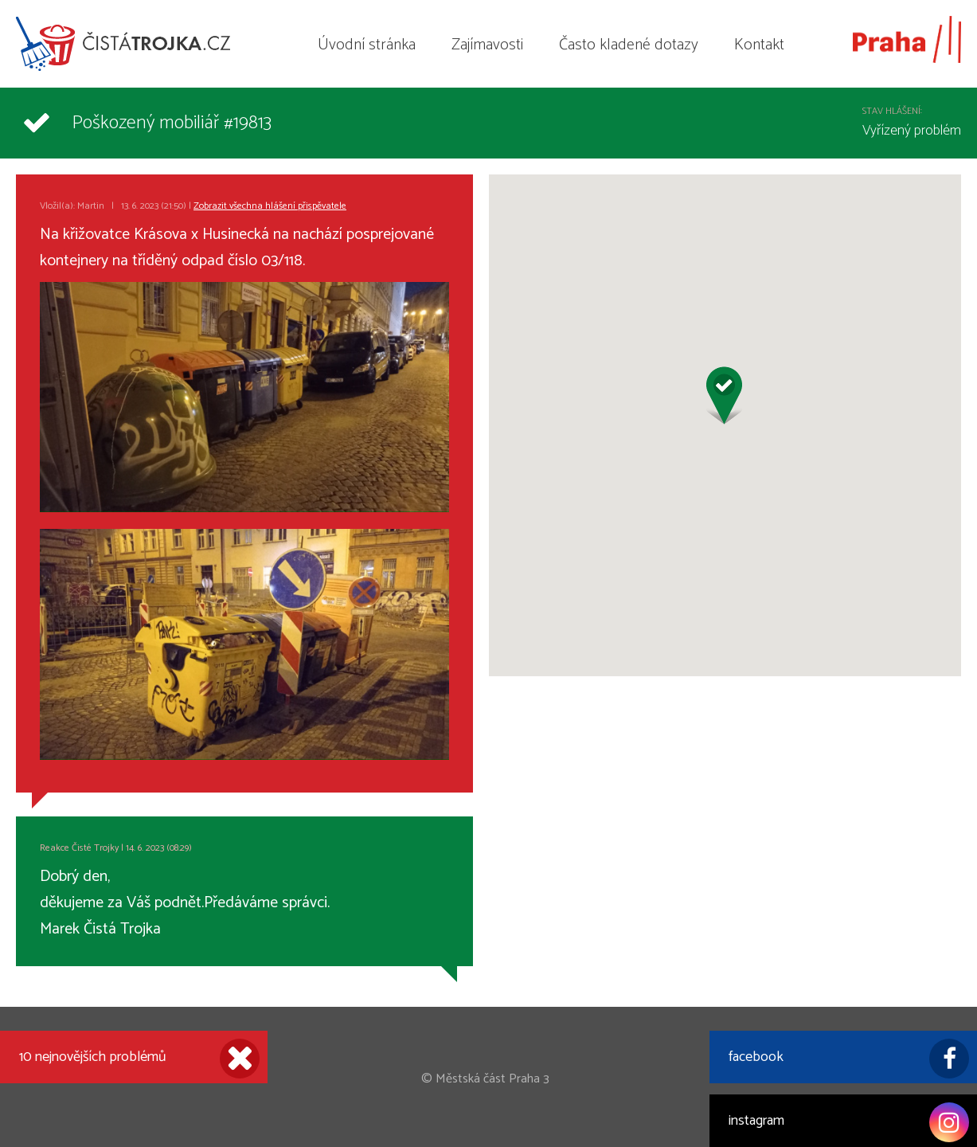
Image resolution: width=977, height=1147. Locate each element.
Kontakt (759, 45)
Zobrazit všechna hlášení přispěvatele (269, 205)
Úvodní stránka (367, 45)
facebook (849, 1058)
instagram (849, 1122)
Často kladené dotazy (628, 45)
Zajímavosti (487, 45)
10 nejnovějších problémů (139, 1058)
